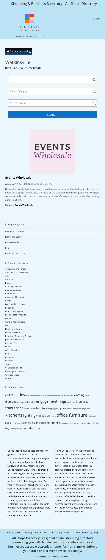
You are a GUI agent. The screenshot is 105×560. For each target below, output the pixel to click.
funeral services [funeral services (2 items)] (30, 409)
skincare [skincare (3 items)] (27, 423)
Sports (8, 364)
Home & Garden (12, 242)
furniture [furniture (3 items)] (41, 408)
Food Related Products (15, 314)
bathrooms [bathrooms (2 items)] (37, 395)
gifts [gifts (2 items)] (68, 409)
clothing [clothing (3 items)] (79, 395)
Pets (7, 247)
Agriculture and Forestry (16, 268)
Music (8, 346)
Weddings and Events (15, 371)
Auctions (9, 279)
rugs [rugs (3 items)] (8, 423)
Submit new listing (19, 51)
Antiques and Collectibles (16, 272)
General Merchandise (15, 321)
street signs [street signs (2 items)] (73, 423)
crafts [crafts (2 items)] (87, 395)
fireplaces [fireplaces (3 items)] (82, 401)
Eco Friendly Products (15, 304)
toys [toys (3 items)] (8, 428)
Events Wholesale (18, 177)
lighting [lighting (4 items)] (29, 415)
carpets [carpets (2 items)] (63, 395)
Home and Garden (13, 332)
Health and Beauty (13, 236)
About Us (67, 532)
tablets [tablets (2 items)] (89, 423)
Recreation (10, 357)
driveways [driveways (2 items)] (22, 402)
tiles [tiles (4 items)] (95, 422)
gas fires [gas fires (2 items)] (63, 409)
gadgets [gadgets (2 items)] (51, 409)
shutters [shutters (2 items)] (14, 423)
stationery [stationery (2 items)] (65, 423)
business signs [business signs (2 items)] (54, 395)
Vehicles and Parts (13, 367)
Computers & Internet (15, 231)
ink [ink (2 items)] (71, 409)
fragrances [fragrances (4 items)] (14, 407)
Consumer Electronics (15, 297)
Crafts (8, 300)
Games (8, 318)
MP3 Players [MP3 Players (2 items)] (51, 416)
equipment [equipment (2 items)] (71, 402)
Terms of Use (39, 532)
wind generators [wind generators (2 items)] (17, 429)
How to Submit (83, 532)
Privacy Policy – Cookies (18, 532)
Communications (13, 290)
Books (8, 283)
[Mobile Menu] (96, 18)
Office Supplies (12, 350)
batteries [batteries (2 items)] (45, 395)
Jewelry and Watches (14, 339)
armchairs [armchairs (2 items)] (29, 395)
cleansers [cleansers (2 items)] (70, 395)
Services (9, 360)
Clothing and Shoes (14, 286)
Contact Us (55, 532)
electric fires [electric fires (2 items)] (30, 402)
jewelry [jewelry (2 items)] (87, 409)
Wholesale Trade (12, 374)
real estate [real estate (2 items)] (92, 416)
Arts (7, 276)
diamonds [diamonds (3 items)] (11, 401)
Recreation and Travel (15, 253)
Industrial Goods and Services (18, 336)
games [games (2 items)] (56, 409)
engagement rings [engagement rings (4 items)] (51, 401)
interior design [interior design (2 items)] (78, 409)
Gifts (7, 325)
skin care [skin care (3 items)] (39, 423)
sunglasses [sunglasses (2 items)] (82, 423)
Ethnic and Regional (14, 311)
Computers (10, 293)
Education (9, 307)
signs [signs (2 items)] (20, 423)
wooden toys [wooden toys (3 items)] (32, 428)
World (8, 378)
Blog (96, 532)
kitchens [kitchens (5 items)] (13, 415)
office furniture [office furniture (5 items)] (71, 415)
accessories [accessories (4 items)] (15, 394)
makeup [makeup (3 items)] (41, 415)
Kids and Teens (12, 343)
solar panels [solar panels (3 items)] (53, 423)
